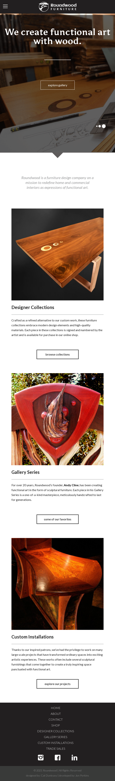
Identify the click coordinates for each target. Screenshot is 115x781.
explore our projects (58, 684)
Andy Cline (71, 485)
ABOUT (56, 713)
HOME (55, 708)
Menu (5, 6)
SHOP (55, 725)
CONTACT (56, 719)
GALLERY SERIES (55, 737)
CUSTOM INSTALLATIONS (56, 742)
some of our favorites (57, 519)
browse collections (57, 354)
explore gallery (57, 85)
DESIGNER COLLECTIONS (55, 731)
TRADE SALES (55, 748)
